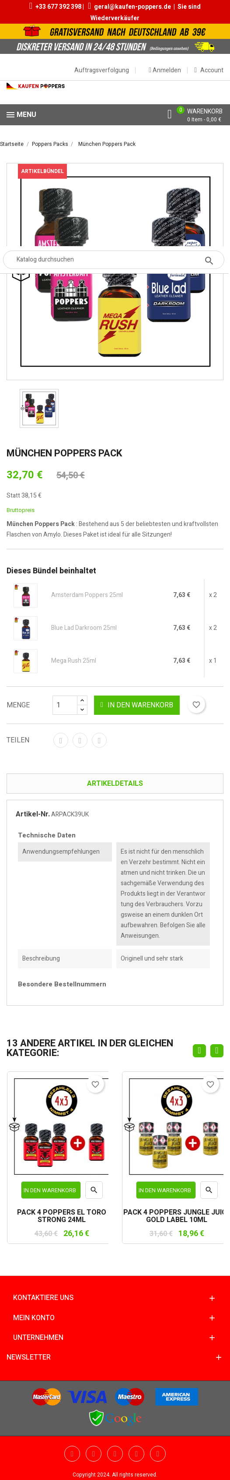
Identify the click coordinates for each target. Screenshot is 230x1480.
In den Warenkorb (137, 705)
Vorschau (94, 1192)
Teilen (60, 740)
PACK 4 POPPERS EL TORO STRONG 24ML (61, 1216)
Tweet (80, 740)
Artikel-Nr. (33, 814)
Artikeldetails (115, 783)
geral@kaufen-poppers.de (132, 6)
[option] (39, 408)
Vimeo (136, 1454)
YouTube (93, 1454)
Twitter (72, 1454)
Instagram (158, 1454)
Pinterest (99, 740)
